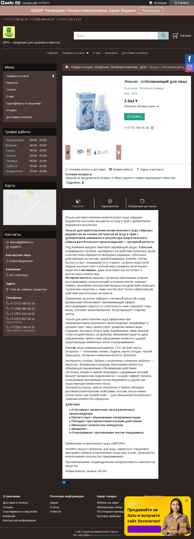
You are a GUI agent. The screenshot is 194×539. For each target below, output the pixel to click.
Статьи (11, 89)
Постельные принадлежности (116, 511)
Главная (52, 52)
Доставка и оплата (134, 52)
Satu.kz (114, 531)
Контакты (111, 52)
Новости (12, 82)
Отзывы (11, 110)
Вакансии (9, 516)
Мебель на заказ (108, 502)
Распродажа (151, 10)
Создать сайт (29, 2)
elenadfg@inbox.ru (21, 242)
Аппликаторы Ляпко (109, 507)
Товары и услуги (73, 52)
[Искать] (163, 35)
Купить (136, 116)
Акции (54, 502)
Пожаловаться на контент (106, 535)
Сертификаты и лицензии (23, 103)
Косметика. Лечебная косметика (116, 67)
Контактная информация (19, 520)
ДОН (143, 67)
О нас (97, 52)
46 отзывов (160, 2)
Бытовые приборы (109, 516)
